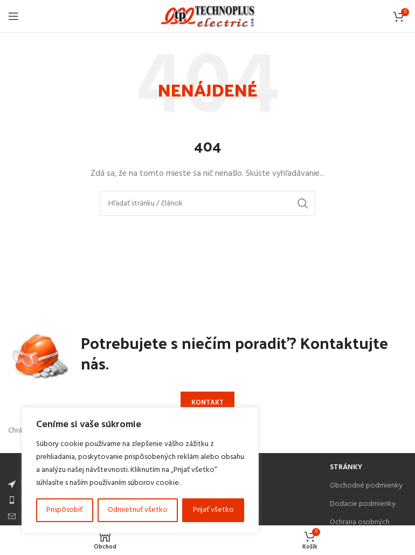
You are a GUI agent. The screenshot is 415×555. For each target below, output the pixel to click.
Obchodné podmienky (366, 485)
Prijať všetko (213, 510)
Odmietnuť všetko (138, 510)
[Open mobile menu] (13, 16)
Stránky (346, 467)
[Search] (207, 203)
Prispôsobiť (64, 510)
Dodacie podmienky (363, 504)
